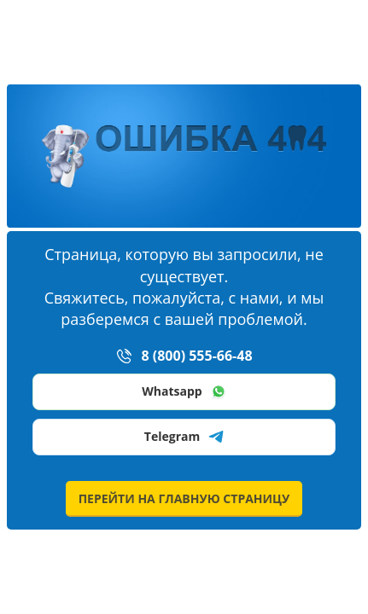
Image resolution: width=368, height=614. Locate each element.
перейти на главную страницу (184, 498)
